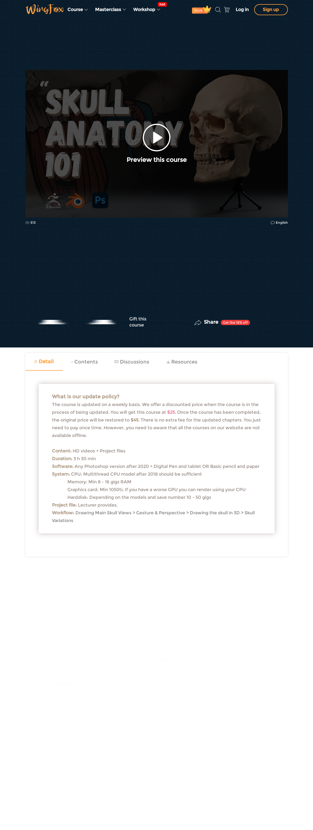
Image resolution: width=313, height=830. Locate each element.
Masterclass (111, 9)
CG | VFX (33, 55)
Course (77, 9)
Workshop (148, 7)
